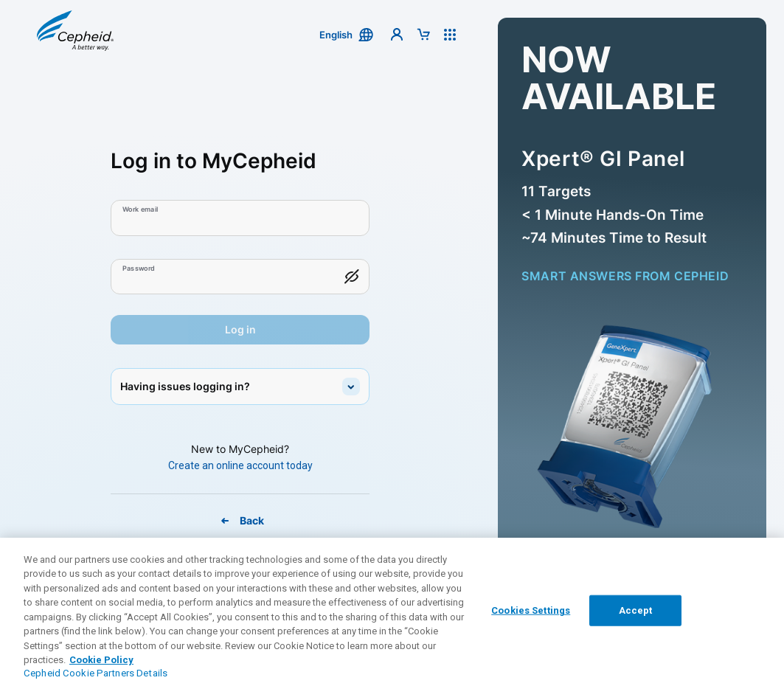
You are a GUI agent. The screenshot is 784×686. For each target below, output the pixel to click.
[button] (75, 34)
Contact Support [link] (357, 621)
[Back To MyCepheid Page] (240, 521)
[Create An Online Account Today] (240, 466)
